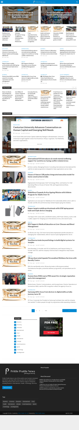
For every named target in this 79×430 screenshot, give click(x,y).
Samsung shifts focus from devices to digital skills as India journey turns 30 (29, 79)
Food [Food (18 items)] (33, 416)
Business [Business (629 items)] (5, 416)
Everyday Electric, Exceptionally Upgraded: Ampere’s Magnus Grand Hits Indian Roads (33, 98)
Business (43, 49)
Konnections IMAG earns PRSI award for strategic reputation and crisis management (9, 80)
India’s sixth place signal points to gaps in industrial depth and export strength (46, 37)
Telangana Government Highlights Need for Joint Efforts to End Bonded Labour (67, 80)
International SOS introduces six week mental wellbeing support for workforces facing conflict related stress (30, 54)
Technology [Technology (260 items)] (6, 421)
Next (69, 326)
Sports (62, 49)
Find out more (7, 402)
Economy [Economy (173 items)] (11, 416)
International (25, 49)
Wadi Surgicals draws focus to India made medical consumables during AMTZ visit (71, 38)
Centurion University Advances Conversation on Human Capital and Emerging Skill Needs (10, 54)
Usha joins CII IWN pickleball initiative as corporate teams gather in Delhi (58, 37)
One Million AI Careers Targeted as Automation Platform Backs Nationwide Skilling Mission (20, 98)
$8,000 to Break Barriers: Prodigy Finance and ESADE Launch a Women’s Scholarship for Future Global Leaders (53, 395)
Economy (20, 7)
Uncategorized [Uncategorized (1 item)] (14, 421)
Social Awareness (58, 7)
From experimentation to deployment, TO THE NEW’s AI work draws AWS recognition (33, 38)
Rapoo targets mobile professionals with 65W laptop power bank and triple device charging (10, 67)
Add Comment (26, 136)
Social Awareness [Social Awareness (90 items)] (26, 419)
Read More (39, 147)
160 (46, 326)
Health (23, 62)
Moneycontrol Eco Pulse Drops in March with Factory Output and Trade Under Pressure (20, 14)
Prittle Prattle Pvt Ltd (23, 428)
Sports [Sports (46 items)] (34, 419)
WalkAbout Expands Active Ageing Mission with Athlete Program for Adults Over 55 (68, 53)
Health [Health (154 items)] (4, 419)
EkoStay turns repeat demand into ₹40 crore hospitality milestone (6, 37)
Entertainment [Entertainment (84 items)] (26, 416)
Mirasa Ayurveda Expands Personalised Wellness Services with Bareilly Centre (68, 66)
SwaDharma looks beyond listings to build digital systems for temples (48, 66)
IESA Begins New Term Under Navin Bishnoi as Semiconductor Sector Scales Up (49, 80)
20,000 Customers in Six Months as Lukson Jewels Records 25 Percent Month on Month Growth (52, 403)
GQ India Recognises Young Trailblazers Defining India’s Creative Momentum (20, 38)
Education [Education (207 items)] (18, 416)
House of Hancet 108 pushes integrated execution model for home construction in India (49, 54)
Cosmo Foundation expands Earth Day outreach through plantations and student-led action (58, 14)
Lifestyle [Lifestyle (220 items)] (18, 419)
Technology (5, 62)
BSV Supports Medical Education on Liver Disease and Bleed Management (29, 66)
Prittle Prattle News (40, 428)
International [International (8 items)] (11, 419)
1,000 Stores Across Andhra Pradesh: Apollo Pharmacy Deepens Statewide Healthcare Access (52, 399)
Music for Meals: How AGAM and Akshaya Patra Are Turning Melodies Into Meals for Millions (7, 98)
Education (5, 49)
